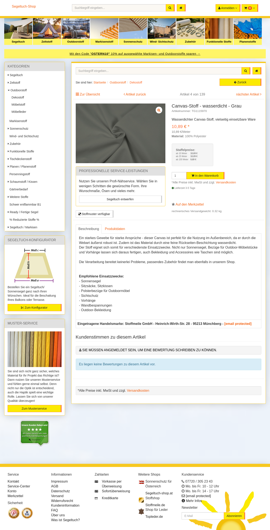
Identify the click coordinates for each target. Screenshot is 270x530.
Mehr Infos (194, 501)
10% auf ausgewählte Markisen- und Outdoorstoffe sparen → (155, 53)
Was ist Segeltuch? (65, 520)
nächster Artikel (248, 94)
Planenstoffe (247, 41)
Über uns (58, 515)
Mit (72, 53)
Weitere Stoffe (18, 197)
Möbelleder (18, 111)
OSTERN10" (101, 53)
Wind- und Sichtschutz (23, 136)
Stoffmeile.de (155, 505)
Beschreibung (88, 229)
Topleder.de (154, 516)
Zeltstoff (47, 41)
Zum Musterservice (34, 408)
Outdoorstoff (75, 41)
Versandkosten (226, 182)
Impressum (59, 481)
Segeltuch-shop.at (159, 493)
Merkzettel (15, 496)
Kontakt (13, 481)
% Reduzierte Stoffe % (23, 219)
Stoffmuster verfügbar (94, 214)
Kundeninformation (65, 505)
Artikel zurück (136, 94)
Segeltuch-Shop (24, 6)
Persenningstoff (19, 174)
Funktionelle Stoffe (219, 41)
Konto (12, 491)
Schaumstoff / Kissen (22, 181)
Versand (57, 496)
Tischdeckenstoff (20, 159)
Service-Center (19, 486)
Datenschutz (60, 491)
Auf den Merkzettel (190, 204)
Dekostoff (17, 97)
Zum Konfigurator (34, 307)
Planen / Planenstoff (22, 166)
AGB (54, 486)
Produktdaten (115, 229)
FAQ (54, 510)
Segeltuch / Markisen (22, 227)
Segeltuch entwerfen (120, 199)
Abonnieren (234, 516)
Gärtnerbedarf (18, 189)
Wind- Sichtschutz (162, 41)
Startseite (99, 82)
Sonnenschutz (133, 41)
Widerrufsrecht (62, 501)
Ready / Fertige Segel (23, 212)
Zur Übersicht (90, 94)
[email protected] (238, 324)
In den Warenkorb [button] (205, 175)
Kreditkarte (110, 498)
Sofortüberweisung (116, 491)
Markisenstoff (104, 41)
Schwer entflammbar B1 (24, 204)
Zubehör (190, 41)
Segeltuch (18, 41)
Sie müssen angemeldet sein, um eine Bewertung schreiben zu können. (149, 350)
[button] (250, 8)
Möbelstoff (17, 104)
